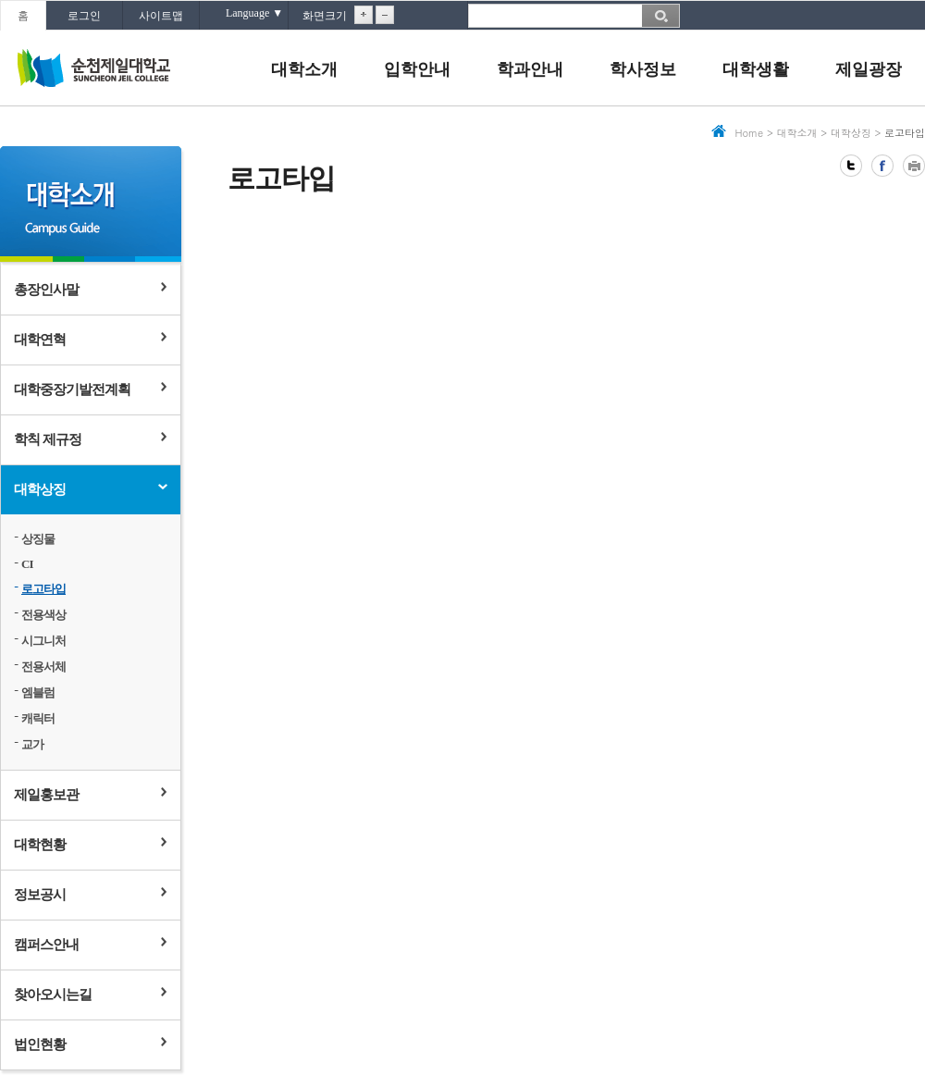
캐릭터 (38, 718)
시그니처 (43, 641)
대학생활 (755, 69)
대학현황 (40, 844)
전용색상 (43, 615)
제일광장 (868, 69)
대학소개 (304, 69)
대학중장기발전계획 (72, 389)
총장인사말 (46, 289)
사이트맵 (161, 15)
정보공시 (40, 894)
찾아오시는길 (53, 994)
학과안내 (530, 69)
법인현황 (40, 1044)
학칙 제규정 (47, 439)
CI (26, 564)
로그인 (84, 15)
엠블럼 (38, 692)
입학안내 (417, 69)
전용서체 (43, 666)
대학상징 (40, 489)
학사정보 (643, 69)
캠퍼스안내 (46, 944)
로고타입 (43, 589)
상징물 (38, 539)
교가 (32, 744)
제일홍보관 (46, 794)
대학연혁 (40, 339)
